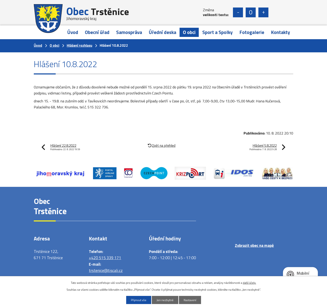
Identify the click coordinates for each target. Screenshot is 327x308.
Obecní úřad (97, 32)
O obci (189, 32)
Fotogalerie (251, 32)
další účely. (249, 282)
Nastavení (190, 300)
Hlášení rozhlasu (79, 45)
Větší (263, 12)
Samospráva (129, 32)
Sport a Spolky (217, 32)
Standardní (251, 12)
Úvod (72, 32)
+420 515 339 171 (105, 258)
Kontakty (280, 32)
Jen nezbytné (165, 300)
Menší (238, 12)
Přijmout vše (138, 300)
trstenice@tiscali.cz (106, 270)
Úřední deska (162, 32)
